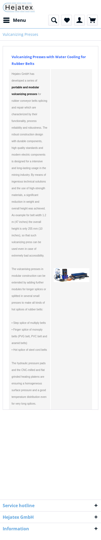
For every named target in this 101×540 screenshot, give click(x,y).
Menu (14, 19)
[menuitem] (14, 20)
